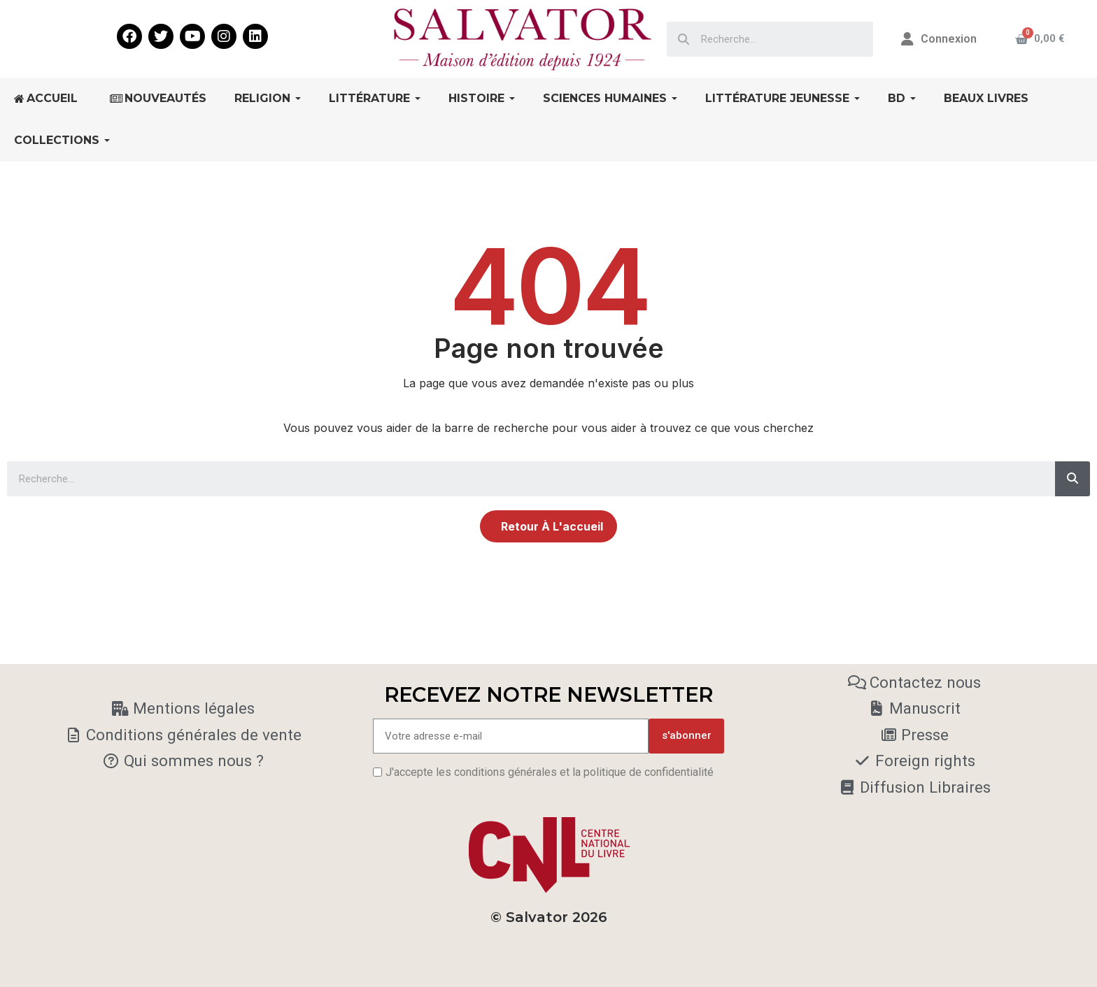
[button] (548, 526)
